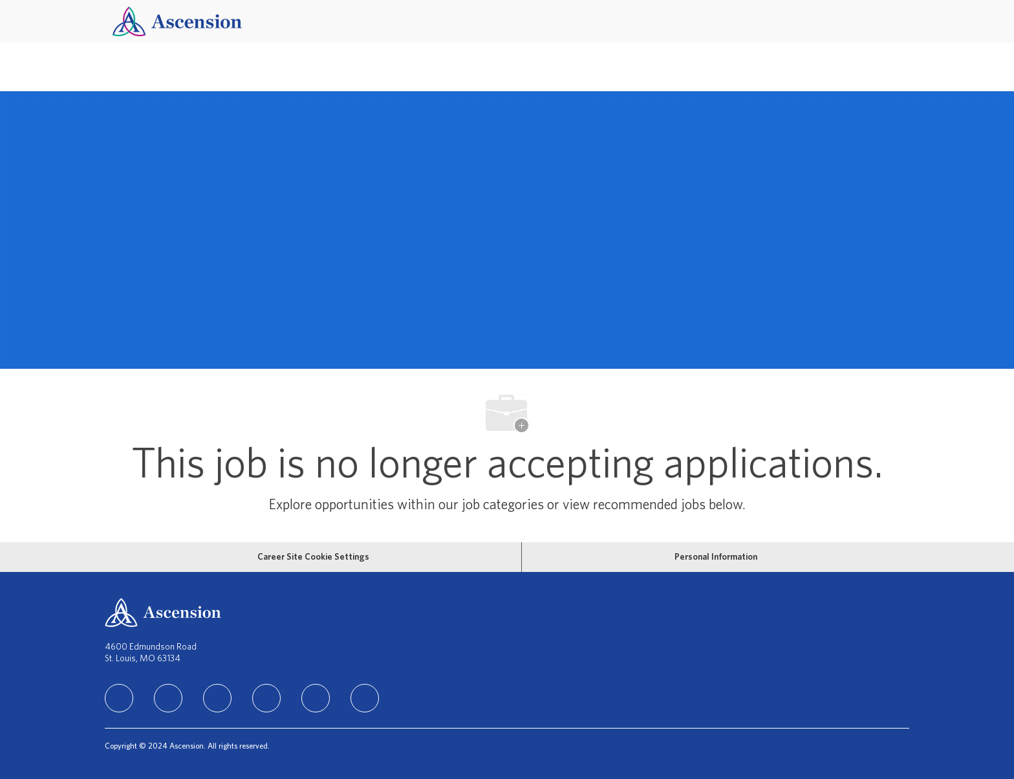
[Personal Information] (715, 557)
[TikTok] (266, 698)
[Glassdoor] (365, 698)
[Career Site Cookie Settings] (313, 557)
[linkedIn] (119, 698)
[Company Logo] (177, 21)
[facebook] (168, 698)
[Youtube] (315, 698)
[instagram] (217, 698)
